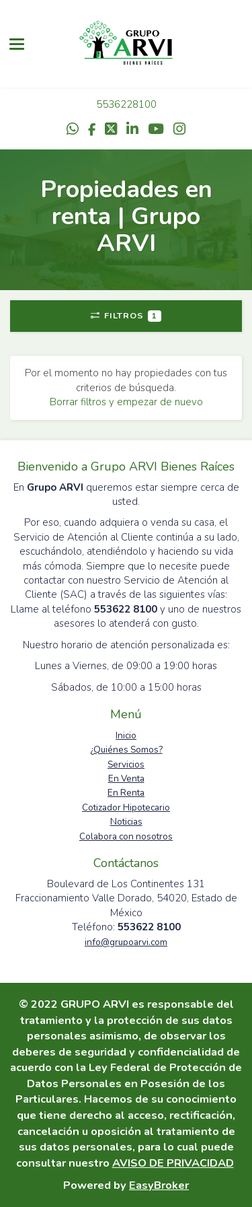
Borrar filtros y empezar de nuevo (126, 402)
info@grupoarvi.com (126, 942)
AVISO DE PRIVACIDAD (173, 1163)
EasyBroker (159, 1185)
